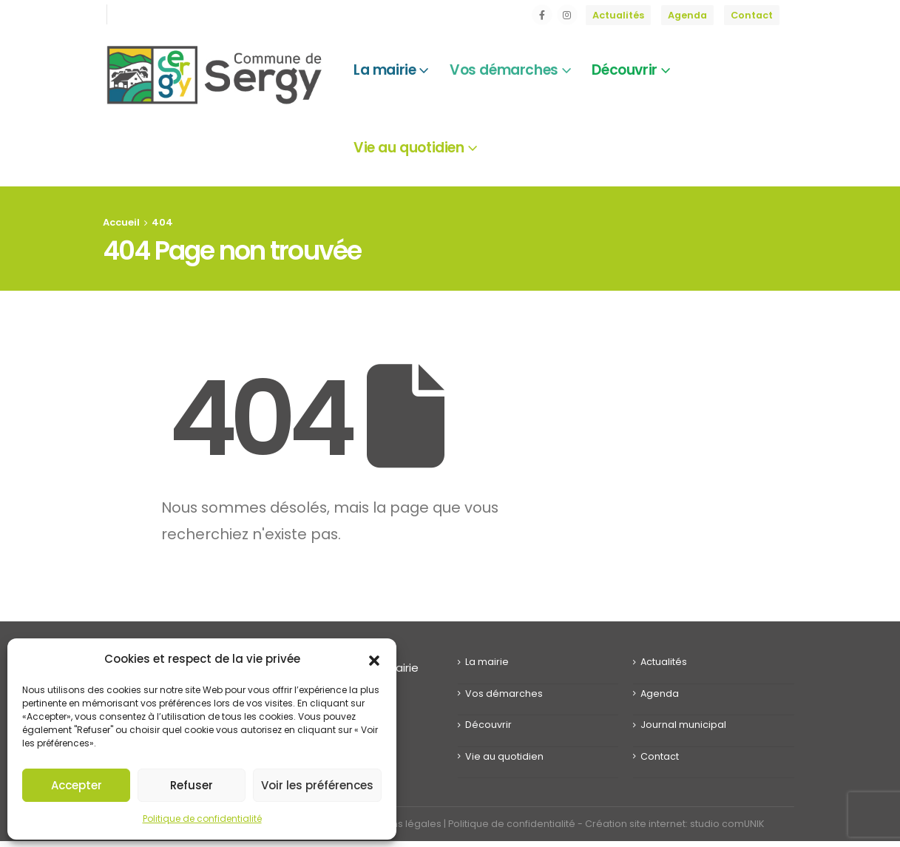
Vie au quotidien (504, 756)
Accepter (76, 785)
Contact (752, 15)
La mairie (487, 661)
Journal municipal (683, 724)
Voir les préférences (317, 785)
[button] (374, 659)
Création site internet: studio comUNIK (674, 823)
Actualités (618, 15)
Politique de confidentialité (202, 818)
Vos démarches (504, 693)
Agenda (687, 15)
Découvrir (488, 724)
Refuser (191, 785)
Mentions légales (400, 823)
